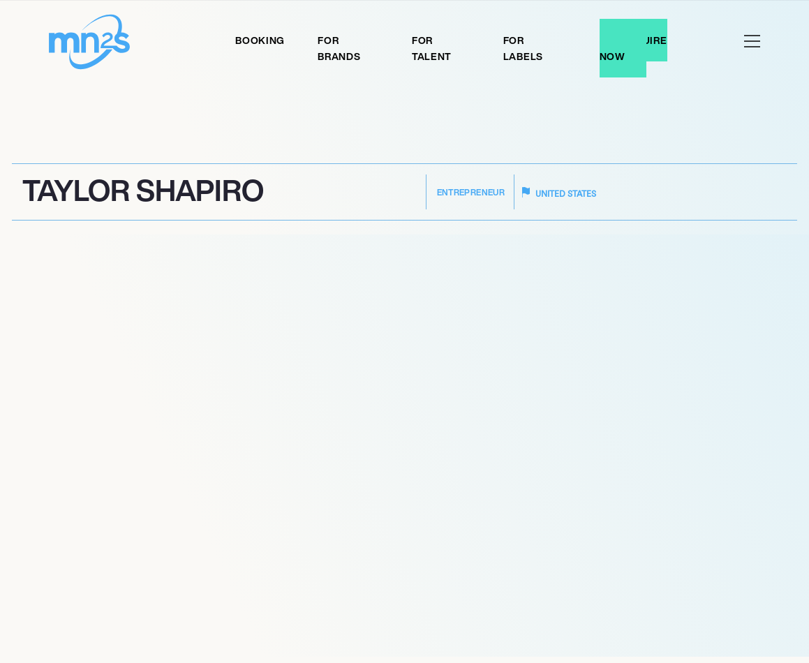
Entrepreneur (471, 192)
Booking (260, 40)
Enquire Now (633, 48)
